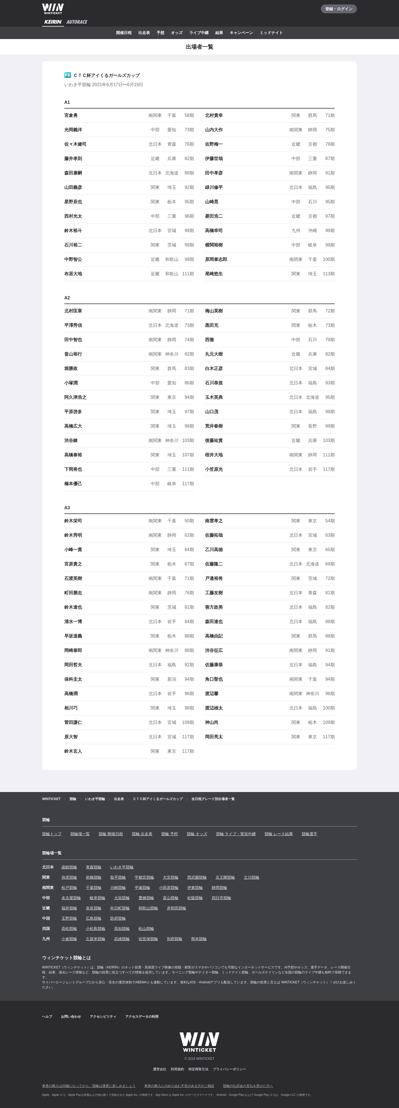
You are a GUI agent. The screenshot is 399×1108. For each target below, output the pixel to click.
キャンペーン (241, 32)
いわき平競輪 (122, 867)
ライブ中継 (199, 32)
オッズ (177, 32)
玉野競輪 (69, 918)
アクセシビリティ (103, 1017)
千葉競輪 (93, 887)
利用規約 (177, 1069)
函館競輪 (69, 867)
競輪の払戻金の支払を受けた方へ (248, 1086)
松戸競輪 (69, 887)
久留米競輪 (95, 939)
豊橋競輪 (146, 898)
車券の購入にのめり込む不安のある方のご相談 (179, 1086)
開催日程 (124, 32)
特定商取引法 (198, 1069)
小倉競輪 (69, 939)
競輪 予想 (169, 834)
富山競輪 (170, 898)
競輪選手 (309, 834)
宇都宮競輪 (144, 877)
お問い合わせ (71, 1017)
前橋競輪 (93, 877)
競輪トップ (52, 834)
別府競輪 (174, 939)
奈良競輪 (93, 908)
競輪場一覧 (80, 834)
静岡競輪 (219, 887)
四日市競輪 (221, 898)
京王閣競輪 (225, 877)
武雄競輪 (122, 939)
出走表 (144, 32)
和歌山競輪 (148, 908)
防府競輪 (118, 918)
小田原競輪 (168, 887)
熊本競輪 (199, 939)
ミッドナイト (271, 32)
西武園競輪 (197, 877)
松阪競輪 (195, 898)
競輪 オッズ (197, 834)
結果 (219, 32)
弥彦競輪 (69, 877)
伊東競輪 (195, 887)
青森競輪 (93, 867)
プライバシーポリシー (229, 1069)
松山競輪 (146, 928)
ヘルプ (47, 1017)
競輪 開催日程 (111, 834)
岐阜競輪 (97, 898)
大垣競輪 (122, 898)
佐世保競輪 (148, 939)
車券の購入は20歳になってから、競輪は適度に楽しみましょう (88, 1086)
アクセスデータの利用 (141, 1017)
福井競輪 (69, 908)
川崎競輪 (118, 887)
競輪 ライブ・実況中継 (236, 834)
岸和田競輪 (176, 908)
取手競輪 (118, 877)
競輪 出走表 (142, 834)
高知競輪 (122, 928)
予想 (160, 32)
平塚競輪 (142, 887)
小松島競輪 (95, 928)
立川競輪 (251, 877)
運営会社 (159, 1069)
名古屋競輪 (71, 898)
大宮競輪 (170, 877)
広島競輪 (93, 918)
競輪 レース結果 (279, 834)
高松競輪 (69, 928)
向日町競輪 (120, 908)
